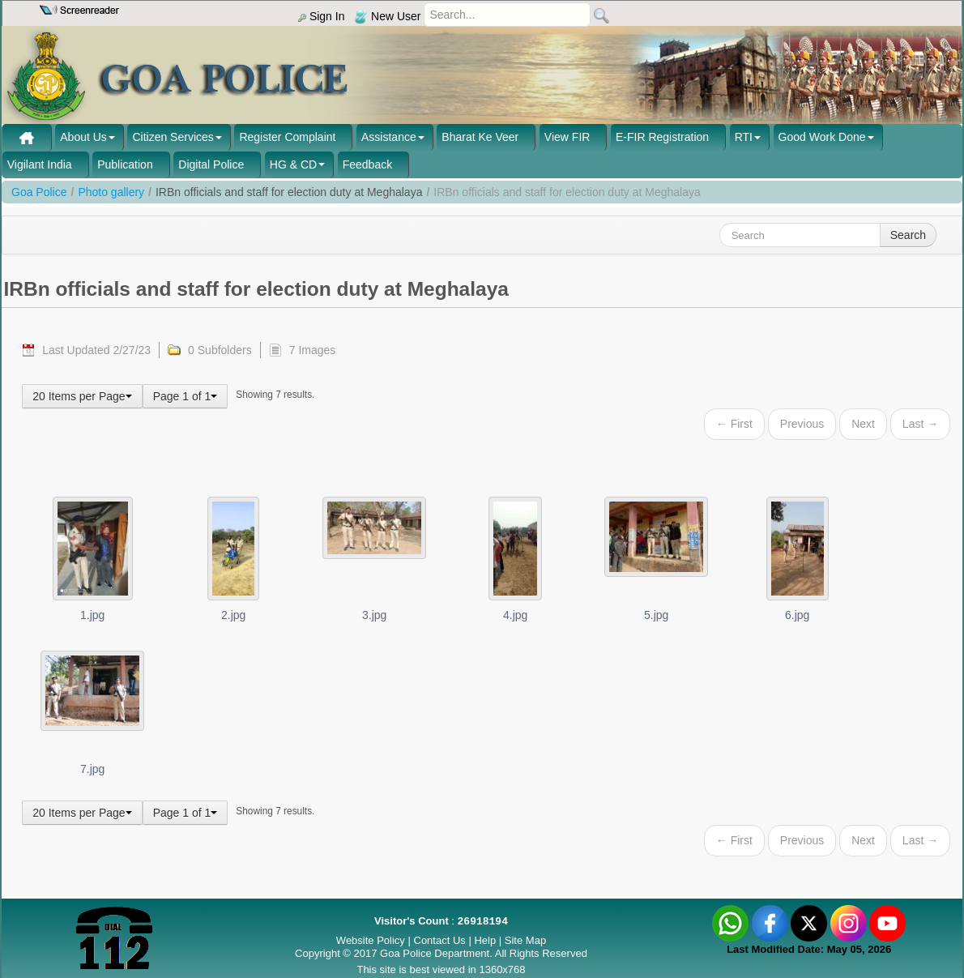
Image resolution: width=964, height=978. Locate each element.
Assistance (388, 136)
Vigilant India (39, 164)
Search (908, 234)
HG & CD (293, 164)
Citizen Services (172, 136)
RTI (744, 136)
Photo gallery (111, 192)
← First (734, 423)
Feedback (367, 164)
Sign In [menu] (321, 16)
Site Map (525, 940)
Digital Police (211, 164)
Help (486, 940)
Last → (920, 423)
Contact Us (440, 940)
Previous (802, 423)
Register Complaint (287, 136)
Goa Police (38, 192)
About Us (83, 136)
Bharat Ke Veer (479, 136)
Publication (125, 164)
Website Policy (370, 940)
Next (863, 423)
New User (387, 16)
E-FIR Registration (662, 136)
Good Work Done (822, 136)
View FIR (567, 136)
